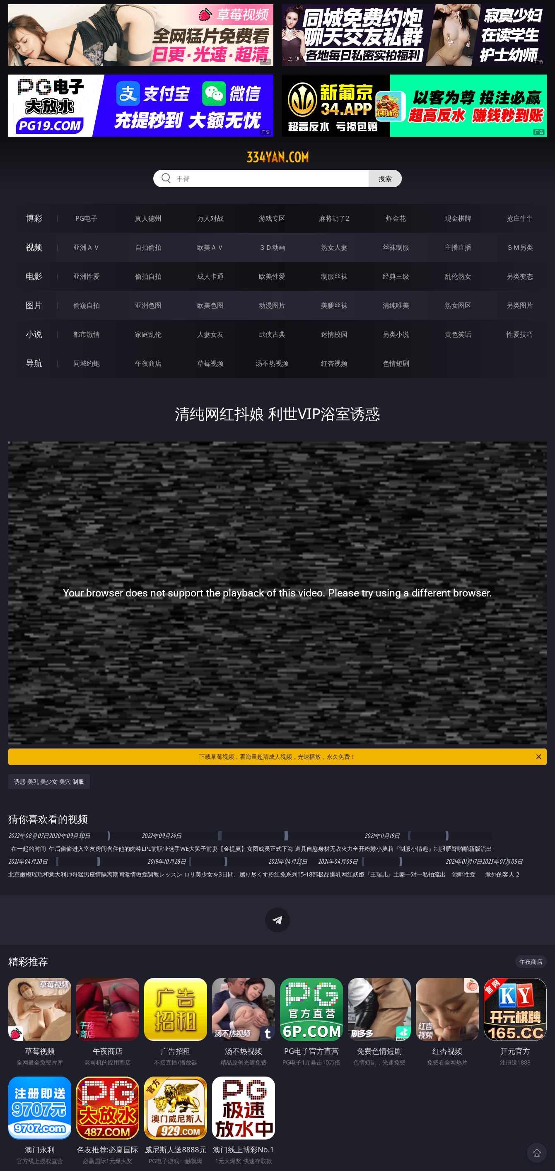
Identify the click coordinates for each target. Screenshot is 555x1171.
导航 (34, 363)
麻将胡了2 (334, 218)
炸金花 (396, 218)
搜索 (385, 178)
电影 (34, 276)
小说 (34, 334)
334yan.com (277, 157)
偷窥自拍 (86, 305)
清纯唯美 (396, 305)
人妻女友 (210, 334)
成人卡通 (210, 276)
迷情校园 (334, 334)
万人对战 (210, 218)
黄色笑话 (458, 334)
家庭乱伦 (148, 334)
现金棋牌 (458, 218)
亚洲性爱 (86, 276)
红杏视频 (334, 363)
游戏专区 (272, 218)
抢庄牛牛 (520, 218)
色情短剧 (396, 363)
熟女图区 (458, 305)
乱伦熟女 (458, 276)
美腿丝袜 (334, 305)
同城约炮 (86, 363)
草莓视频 (210, 363)
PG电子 (86, 218)
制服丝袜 (334, 276)
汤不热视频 (272, 363)
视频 (34, 247)
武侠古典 (272, 334)
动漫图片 (272, 305)
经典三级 (396, 276)
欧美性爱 (272, 276)
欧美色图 (210, 305)
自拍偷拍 (148, 247)
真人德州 (148, 218)
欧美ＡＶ (210, 247)
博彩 (34, 218)
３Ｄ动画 (272, 247)
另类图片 (520, 305)
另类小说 (396, 334)
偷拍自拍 (148, 276)
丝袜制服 (396, 247)
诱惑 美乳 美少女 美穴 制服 (49, 781)
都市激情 (86, 334)
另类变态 (520, 276)
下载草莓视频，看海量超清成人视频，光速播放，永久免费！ (371, 757)
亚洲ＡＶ (86, 247)
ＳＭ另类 (520, 247)
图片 (34, 305)
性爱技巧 (520, 334)
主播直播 (458, 247)
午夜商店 (148, 363)
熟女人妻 (334, 247)
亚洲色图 (148, 305)
